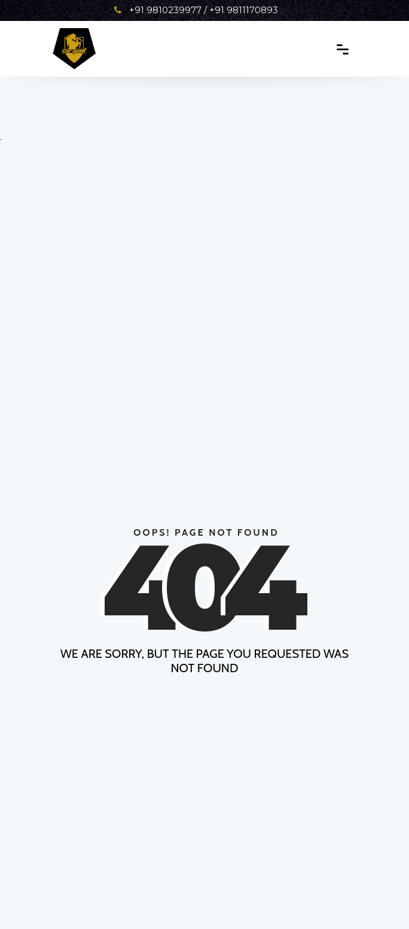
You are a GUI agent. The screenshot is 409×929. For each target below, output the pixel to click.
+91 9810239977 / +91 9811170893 (196, 10)
